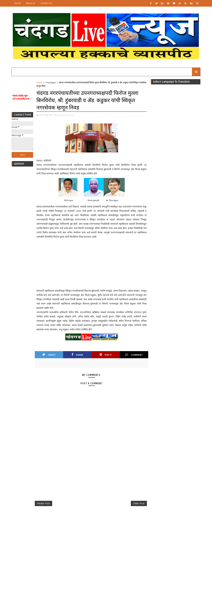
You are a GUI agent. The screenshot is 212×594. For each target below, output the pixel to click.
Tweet (49, 354)
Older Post (139, 503)
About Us (30, 3)
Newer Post (43, 503)
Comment (134, 354)
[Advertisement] (22, 218)
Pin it (106, 354)
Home (17, 3)
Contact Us (46, 3)
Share (77, 354)
